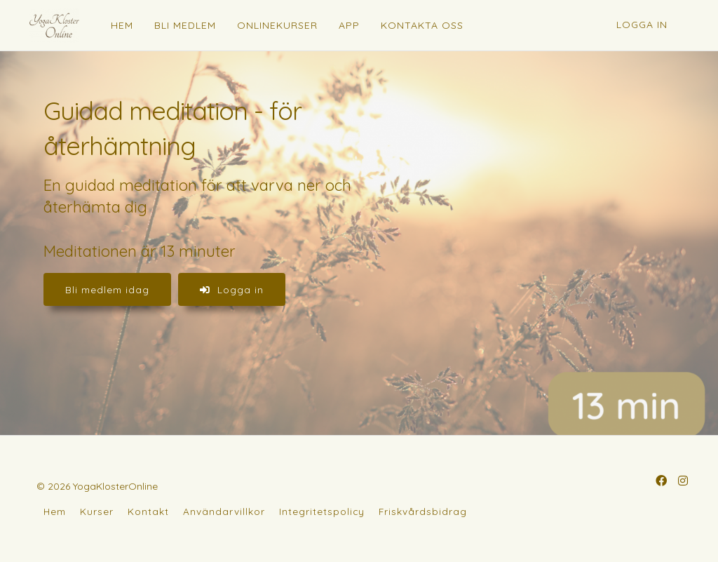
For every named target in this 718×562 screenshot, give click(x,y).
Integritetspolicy (322, 511)
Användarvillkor (224, 511)
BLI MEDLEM (185, 25)
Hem (54, 511)
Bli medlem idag (107, 289)
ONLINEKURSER (277, 25)
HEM (122, 25)
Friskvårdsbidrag (423, 511)
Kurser (97, 511)
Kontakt (148, 511)
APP (349, 25)
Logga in (642, 24)
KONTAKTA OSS (422, 25)
